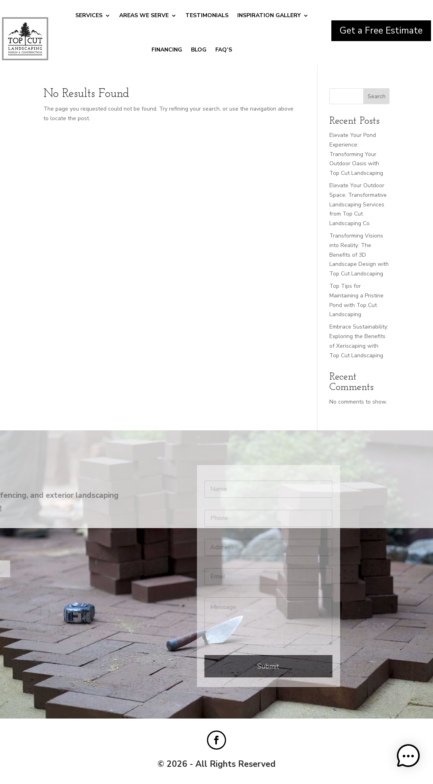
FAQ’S (223, 49)
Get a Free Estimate (381, 30)
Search (377, 96)
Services (88, 15)
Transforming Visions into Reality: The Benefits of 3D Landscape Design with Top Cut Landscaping (359, 254)
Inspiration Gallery (269, 15)
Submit (207, 666)
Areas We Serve (144, 15)
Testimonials (206, 15)
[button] (408, 757)
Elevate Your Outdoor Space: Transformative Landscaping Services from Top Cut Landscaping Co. (358, 204)
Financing (167, 49)
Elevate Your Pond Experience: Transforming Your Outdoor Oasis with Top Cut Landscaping (356, 154)
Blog (199, 49)
